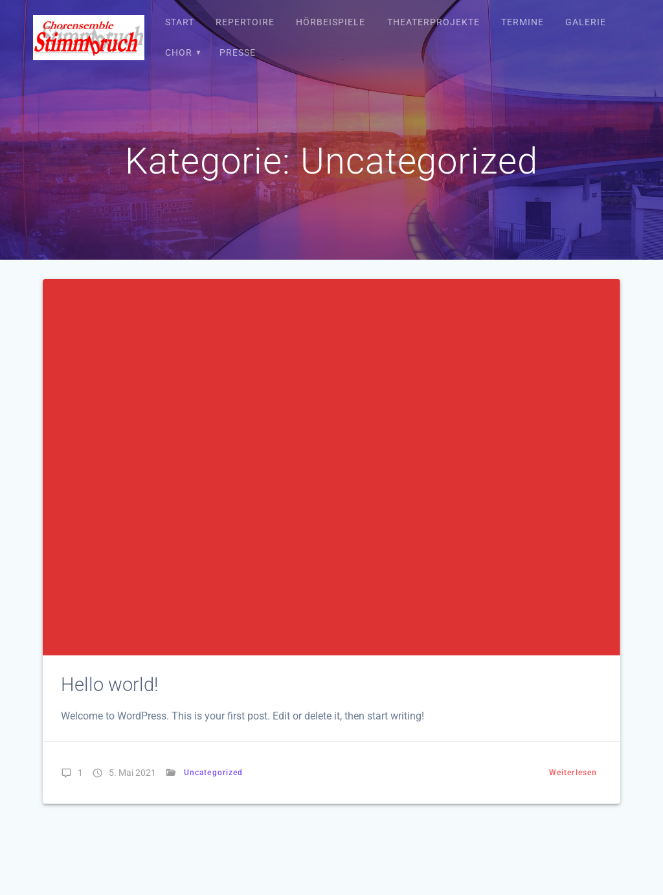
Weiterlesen (573, 772)
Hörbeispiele (330, 22)
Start (179, 22)
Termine (522, 22)
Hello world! (110, 685)
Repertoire (245, 22)
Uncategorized (213, 772)
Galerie (585, 22)
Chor (178, 52)
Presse (237, 52)
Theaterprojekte (433, 22)
